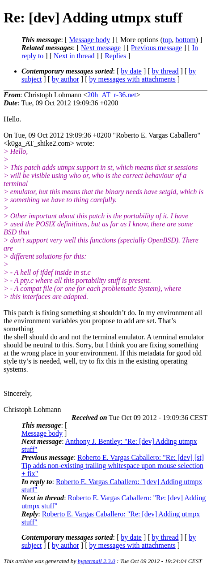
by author (65, 79)
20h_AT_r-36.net (111, 95)
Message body (89, 39)
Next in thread (74, 56)
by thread (165, 71)
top (167, 39)
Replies (115, 56)
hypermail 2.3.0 (96, 561)
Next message (101, 48)
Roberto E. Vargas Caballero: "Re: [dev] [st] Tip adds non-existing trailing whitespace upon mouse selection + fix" (112, 465)
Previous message (156, 48)
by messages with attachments (132, 79)
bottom (185, 39)
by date (131, 71)
